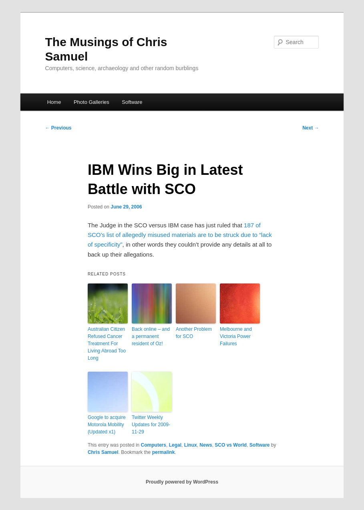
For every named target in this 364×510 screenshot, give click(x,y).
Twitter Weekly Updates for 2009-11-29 (151, 425)
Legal (175, 445)
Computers (153, 445)
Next (310, 128)
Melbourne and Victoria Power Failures (236, 336)
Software (132, 102)
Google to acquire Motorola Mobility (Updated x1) (107, 425)
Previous (58, 128)
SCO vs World (231, 445)
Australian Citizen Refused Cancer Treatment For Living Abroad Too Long (107, 343)
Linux (190, 445)
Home (54, 102)
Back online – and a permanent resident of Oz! (151, 336)
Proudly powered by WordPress (182, 482)
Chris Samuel (103, 452)
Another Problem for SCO (194, 332)
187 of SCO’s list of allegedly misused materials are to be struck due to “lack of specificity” (180, 235)
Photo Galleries (91, 102)
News (205, 445)
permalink (163, 452)
